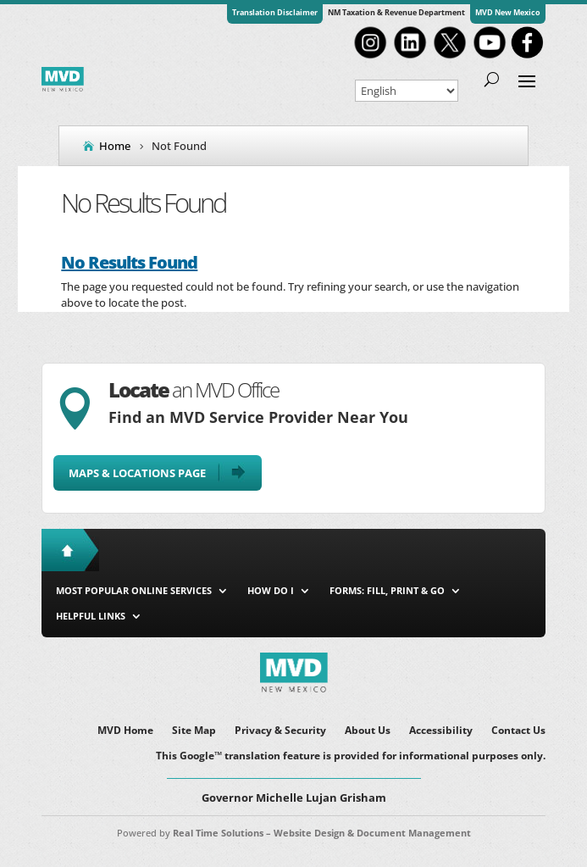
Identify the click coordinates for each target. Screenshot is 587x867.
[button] (526, 79)
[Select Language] (406, 91)
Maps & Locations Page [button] (137, 473)
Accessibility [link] (441, 731)
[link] (370, 56)
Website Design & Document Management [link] (372, 832)
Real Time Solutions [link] (218, 832)
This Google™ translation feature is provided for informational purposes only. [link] (350, 756)
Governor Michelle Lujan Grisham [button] (294, 797)
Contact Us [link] (518, 731)
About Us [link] (367, 731)
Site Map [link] (194, 731)
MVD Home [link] (125, 731)
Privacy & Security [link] (280, 731)
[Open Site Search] (492, 79)
